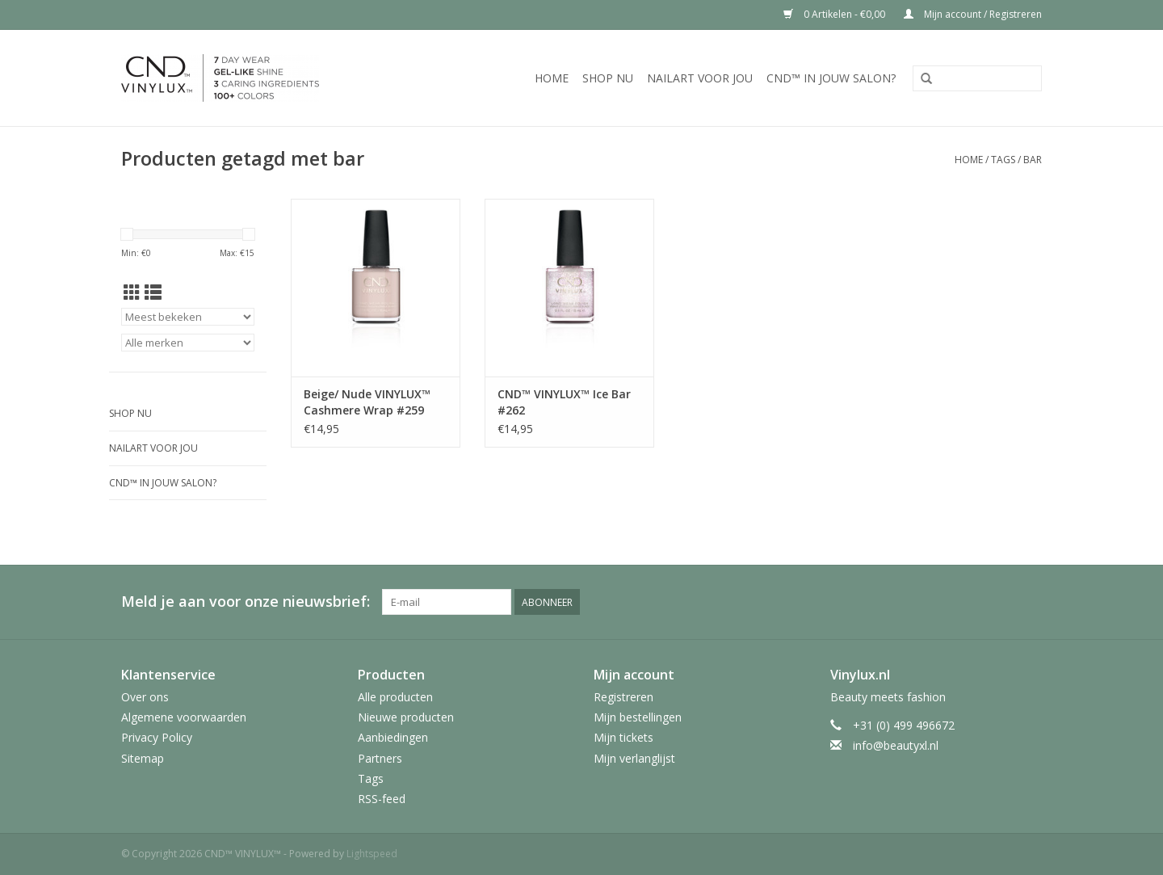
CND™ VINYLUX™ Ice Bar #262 (564, 402)
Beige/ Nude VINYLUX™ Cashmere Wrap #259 (367, 402)
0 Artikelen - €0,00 (835, 14)
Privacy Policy (156, 737)
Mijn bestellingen (638, 717)
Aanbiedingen (393, 737)
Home (552, 78)
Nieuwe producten (406, 717)
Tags (1003, 159)
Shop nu (607, 78)
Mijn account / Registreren (973, 14)
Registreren (623, 697)
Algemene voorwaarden (183, 717)
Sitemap (142, 758)
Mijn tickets (623, 737)
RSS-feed (381, 798)
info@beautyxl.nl (895, 745)
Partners (380, 758)
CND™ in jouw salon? (831, 78)
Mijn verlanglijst (634, 758)
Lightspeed (371, 853)
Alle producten (395, 697)
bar (1032, 159)
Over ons (145, 697)
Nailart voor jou (700, 78)
